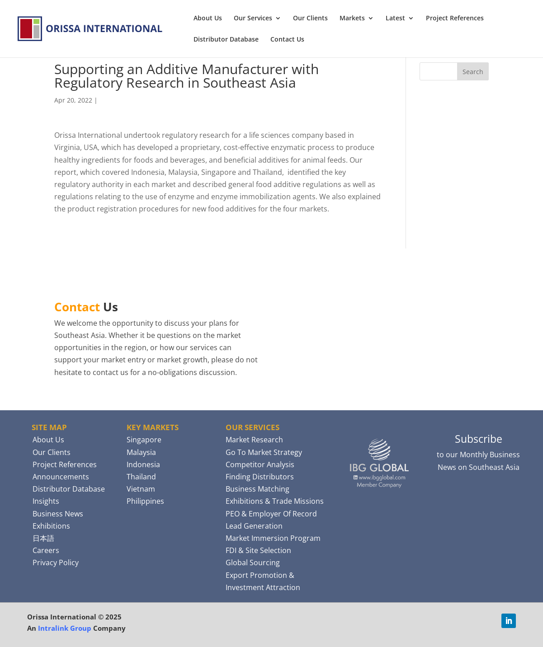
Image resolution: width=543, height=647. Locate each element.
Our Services (253, 18)
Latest (395, 18)
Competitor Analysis (260, 464)
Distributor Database (226, 39)
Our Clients (310, 18)
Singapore (144, 440)
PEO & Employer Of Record (271, 514)
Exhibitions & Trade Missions (275, 501)
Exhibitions (51, 526)
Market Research (254, 440)
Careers (46, 550)
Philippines (145, 501)
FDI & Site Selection (258, 550)
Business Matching (257, 489)
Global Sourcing (253, 562)
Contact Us (287, 39)
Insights (46, 501)
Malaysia (141, 452)
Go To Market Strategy (264, 452)
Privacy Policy (56, 562)
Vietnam (141, 489)
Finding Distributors (260, 477)
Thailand (141, 477)
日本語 (43, 538)
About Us (208, 18)
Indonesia (143, 464)
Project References (455, 18)
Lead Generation (254, 526)
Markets (352, 18)
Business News (58, 514)
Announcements (61, 477)
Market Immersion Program (273, 538)
